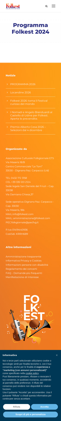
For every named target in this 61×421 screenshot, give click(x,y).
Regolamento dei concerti (21, 268)
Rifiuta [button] (16, 406)
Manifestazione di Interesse (22, 277)
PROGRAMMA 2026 (22, 84)
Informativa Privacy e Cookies (23, 260)
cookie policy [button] (32, 373)
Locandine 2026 (20, 92)
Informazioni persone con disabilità (27, 264)
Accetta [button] (44, 406)
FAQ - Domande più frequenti (24, 273)
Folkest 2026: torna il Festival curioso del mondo (28, 102)
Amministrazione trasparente (23, 256)
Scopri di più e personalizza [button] (30, 414)
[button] (56, 355)
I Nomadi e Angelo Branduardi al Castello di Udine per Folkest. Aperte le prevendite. (31, 115)
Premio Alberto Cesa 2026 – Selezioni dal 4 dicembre (28, 128)
